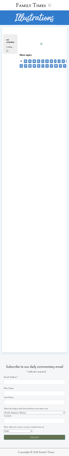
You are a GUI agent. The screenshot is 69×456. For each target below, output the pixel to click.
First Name (9, 388)
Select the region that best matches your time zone (26, 408)
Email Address (11, 377)
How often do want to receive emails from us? (24, 427)
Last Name (8, 397)
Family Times (31, 5)
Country (8, 416)
